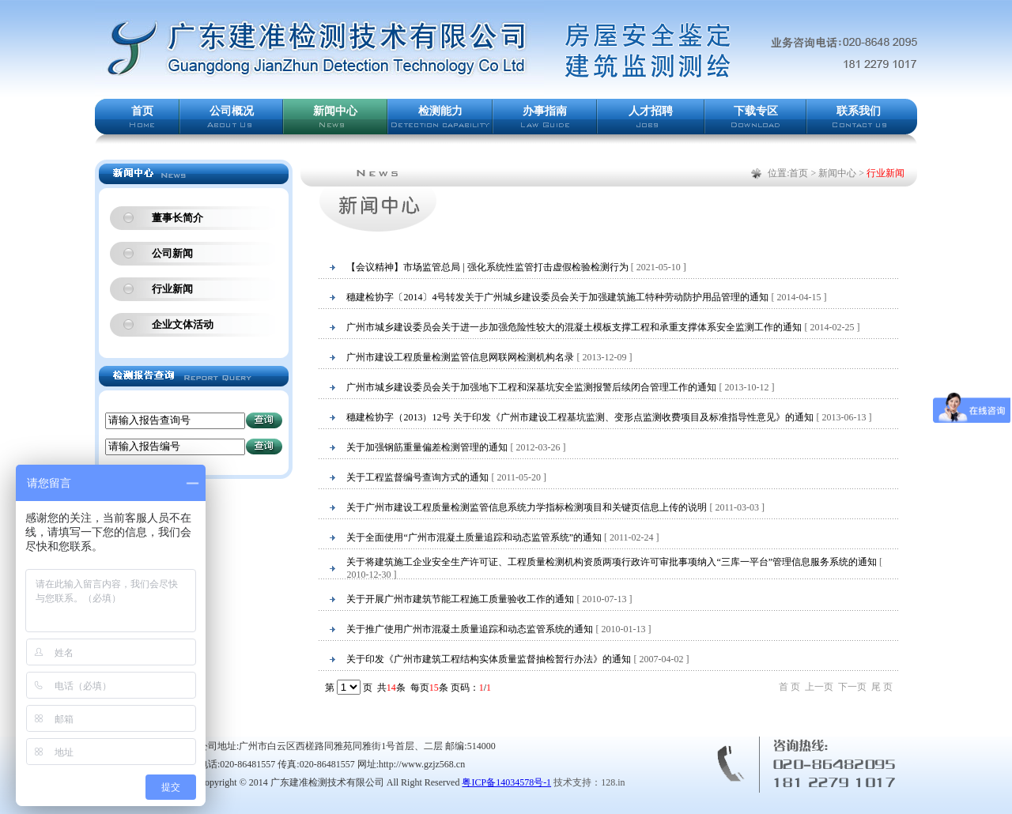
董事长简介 (177, 218)
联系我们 (858, 111)
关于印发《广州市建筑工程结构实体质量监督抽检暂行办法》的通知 (488, 659)
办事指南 (545, 111)
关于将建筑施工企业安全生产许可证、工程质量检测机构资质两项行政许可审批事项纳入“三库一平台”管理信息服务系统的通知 (611, 561)
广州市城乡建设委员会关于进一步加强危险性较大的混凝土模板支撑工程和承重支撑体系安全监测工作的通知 (574, 327)
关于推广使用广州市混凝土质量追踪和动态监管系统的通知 (469, 629)
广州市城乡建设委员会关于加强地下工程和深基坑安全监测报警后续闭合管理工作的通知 (531, 387)
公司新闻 (172, 253)
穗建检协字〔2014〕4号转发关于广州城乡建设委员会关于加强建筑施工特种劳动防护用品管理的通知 (557, 297)
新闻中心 (335, 111)
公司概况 (232, 111)
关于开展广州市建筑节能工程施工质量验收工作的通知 (460, 599)
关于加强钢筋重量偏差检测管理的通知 (427, 447)
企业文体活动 (182, 324)
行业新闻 (172, 289)
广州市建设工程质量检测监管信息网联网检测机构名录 (460, 357)
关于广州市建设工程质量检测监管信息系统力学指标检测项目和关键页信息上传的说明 (526, 507)
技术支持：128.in (589, 782)
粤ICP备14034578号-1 (506, 782)
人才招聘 (651, 111)
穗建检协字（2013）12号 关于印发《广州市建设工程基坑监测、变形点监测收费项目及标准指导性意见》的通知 (580, 417)
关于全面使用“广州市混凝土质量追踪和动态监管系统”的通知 (474, 537)
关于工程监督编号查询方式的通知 (417, 477)
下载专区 (756, 111)
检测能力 (440, 111)
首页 (142, 111)
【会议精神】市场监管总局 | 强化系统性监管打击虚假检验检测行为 (487, 267)
